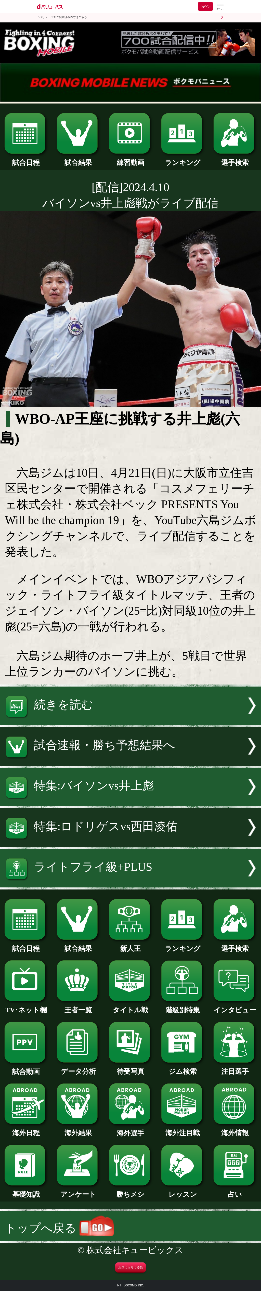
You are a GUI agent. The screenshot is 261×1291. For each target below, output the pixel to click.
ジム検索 (182, 1068)
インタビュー (235, 1006)
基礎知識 (26, 1191)
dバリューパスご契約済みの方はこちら (62, 17)
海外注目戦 (182, 1129)
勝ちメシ (130, 1191)
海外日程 (26, 1129)
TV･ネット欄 (26, 1006)
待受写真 (130, 1068)
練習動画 (130, 159)
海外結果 (78, 1129)
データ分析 (78, 1068)
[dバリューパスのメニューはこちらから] (220, 7)
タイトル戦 (130, 1006)
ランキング (182, 159)
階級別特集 (182, 1006)
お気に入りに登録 (130, 1267)
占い (235, 1191)
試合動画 (26, 1068)
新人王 (130, 945)
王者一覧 (78, 1006)
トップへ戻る (59, 1228)
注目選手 (235, 1068)
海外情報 (235, 1129)
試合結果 (78, 159)
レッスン (182, 1191)
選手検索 (235, 159)
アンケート (78, 1191)
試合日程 (26, 159)
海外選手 (130, 1129)
